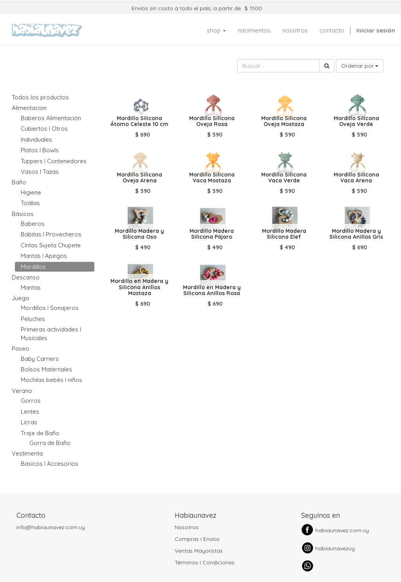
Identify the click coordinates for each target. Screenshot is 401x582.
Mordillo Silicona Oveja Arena (139, 177)
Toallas (30, 203)
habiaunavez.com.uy (342, 530)
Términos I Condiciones (205, 562)
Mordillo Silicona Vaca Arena (356, 177)
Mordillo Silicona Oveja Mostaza (284, 121)
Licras (29, 422)
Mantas (31, 287)
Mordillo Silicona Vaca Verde (284, 177)
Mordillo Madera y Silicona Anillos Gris (356, 233)
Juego (20, 298)
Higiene (31, 192)
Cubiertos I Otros (44, 128)
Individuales (36, 139)
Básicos (23, 214)
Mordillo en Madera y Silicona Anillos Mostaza (139, 287)
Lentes (30, 411)
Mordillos (33, 266)
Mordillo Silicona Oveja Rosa (212, 121)
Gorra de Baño (49, 443)
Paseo (20, 348)
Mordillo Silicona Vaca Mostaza (212, 177)
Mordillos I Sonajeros (50, 308)
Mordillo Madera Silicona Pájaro (212, 233)
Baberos (33, 223)
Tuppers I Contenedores (54, 161)
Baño (19, 182)
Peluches (33, 319)
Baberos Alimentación (51, 118)
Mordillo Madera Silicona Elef (284, 233)
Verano (22, 391)
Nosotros (187, 527)
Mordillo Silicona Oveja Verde (356, 121)
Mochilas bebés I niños (51, 380)
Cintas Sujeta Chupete (51, 245)
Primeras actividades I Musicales (51, 333)
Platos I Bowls (40, 150)
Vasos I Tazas (40, 171)
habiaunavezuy (335, 548)
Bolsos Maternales (46, 369)
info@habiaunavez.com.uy (50, 527)
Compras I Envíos (197, 538)
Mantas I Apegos (44, 255)
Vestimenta (27, 453)
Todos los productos (40, 97)
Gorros (31, 400)
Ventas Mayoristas (199, 550)
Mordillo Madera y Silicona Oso (139, 233)
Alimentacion (29, 108)
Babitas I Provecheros (51, 234)
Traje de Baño (40, 433)
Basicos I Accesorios (49, 463)
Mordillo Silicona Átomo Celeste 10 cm (139, 121)
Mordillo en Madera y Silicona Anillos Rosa (212, 290)
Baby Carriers (40, 358)
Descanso (26, 277)
